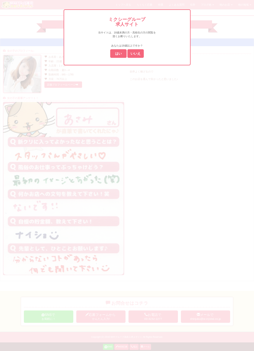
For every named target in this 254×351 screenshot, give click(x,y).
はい (118, 53)
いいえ (136, 53)
